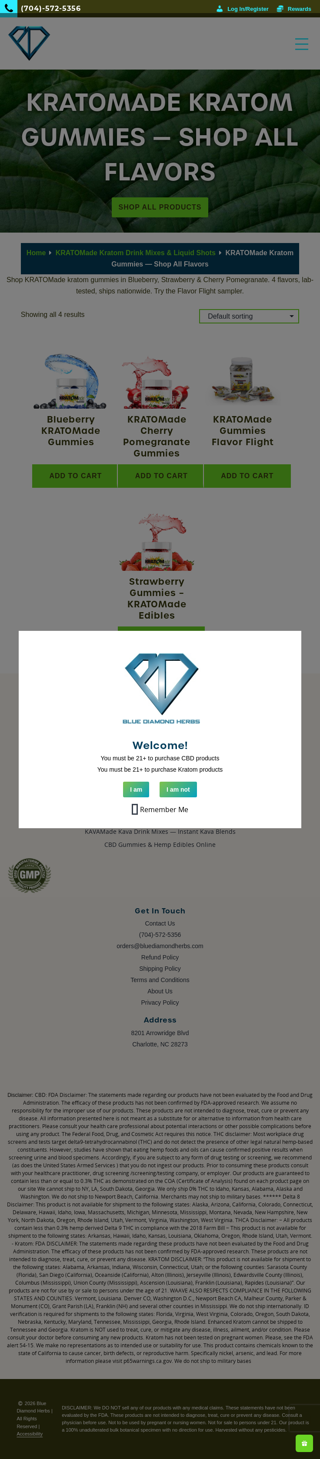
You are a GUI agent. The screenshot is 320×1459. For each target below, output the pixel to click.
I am (136, 789)
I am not (178, 789)
